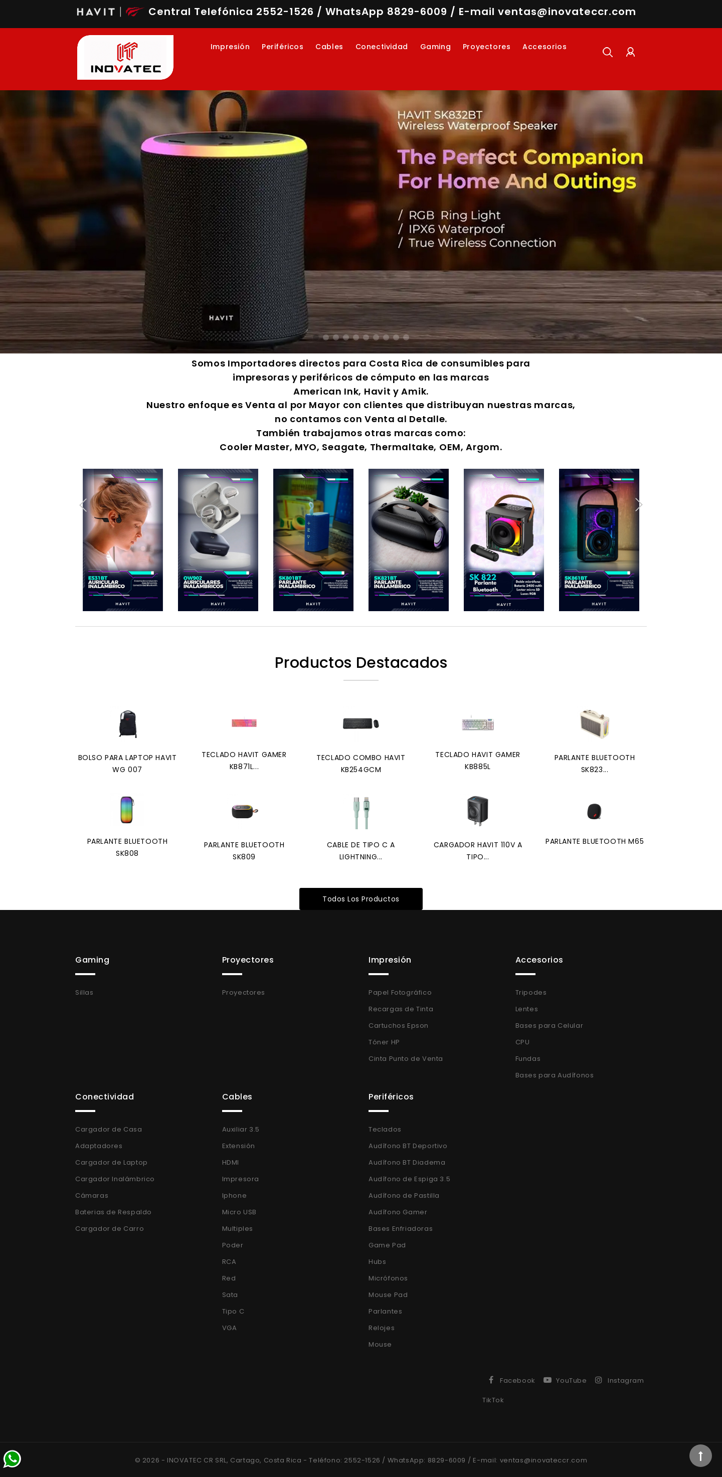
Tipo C (233, 1310)
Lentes (526, 1007)
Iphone (234, 1194)
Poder (233, 1243)
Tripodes (531, 991)
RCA (229, 1260)
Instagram (626, 1379)
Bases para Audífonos (554, 1073)
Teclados (385, 1128)
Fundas (528, 1057)
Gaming (435, 47)
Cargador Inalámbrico (115, 1177)
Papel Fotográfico (400, 991)
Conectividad (381, 47)
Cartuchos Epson (399, 1024)
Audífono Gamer (398, 1210)
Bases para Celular (549, 1024)
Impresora (240, 1177)
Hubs (377, 1260)
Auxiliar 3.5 (241, 1128)
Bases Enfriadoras (401, 1227)
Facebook (517, 1379)
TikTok (493, 1398)
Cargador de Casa (108, 1128)
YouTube (571, 1379)
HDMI (230, 1161)
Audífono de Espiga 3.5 (409, 1177)
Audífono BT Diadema (407, 1161)
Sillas (84, 991)
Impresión (230, 47)
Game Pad (387, 1243)
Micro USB (239, 1210)
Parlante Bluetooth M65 (595, 840)
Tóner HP (384, 1040)
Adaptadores (99, 1144)
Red (229, 1276)
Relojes (382, 1326)
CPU (522, 1040)
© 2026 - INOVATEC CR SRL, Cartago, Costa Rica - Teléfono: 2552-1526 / (261, 1458)
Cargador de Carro (109, 1227)
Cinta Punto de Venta (406, 1057)
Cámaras (91, 1194)
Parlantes (385, 1310)
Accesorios (544, 47)
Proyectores (487, 47)
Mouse (380, 1343)
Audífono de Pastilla (404, 1194)
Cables (329, 47)
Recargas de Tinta (401, 1007)
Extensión (238, 1144)
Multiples (237, 1227)
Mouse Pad (388, 1293)
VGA (229, 1326)
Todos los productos (361, 897)
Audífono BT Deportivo (408, 1144)
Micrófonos (388, 1276)
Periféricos (283, 47)
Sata (230, 1293)
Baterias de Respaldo (113, 1210)
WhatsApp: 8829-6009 (427, 1458)
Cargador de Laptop (111, 1161)
